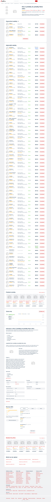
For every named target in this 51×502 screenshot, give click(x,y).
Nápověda (12, 498)
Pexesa (27, 480)
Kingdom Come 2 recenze (22, 490)
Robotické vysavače (12, 487)
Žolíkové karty (28, 477)
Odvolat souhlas (39, 498)
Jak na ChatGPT (21, 493)
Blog (16, 498)
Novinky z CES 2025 (9, 493)
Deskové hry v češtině (22, 464)
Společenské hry (16, 3)
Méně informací (8, 378)
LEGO (23, 486)
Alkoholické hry (28, 473)
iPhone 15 (19, 486)
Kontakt (24, 499)
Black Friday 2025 (40, 487)
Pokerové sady (38, 474)
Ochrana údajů (25, 498)
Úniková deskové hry (19, 477)
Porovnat (35, 10)
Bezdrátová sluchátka (14, 486)
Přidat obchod (8, 498)
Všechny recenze (32, 432)
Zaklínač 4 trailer (15, 490)
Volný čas (11, 3)
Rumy (17, 487)
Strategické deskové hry (19, 480)
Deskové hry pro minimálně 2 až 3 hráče (25, 459)
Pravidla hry (8, 401)
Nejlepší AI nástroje (34, 493)
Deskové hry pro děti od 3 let (10, 464)
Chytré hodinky (8, 486)
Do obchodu (42, 27)
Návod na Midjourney (28, 493)
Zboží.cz (2, 3)
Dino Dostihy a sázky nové (10, 472)
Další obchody (25, 38)
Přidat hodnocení (11, 141)
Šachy (27, 474)
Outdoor (32, 487)
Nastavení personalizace (31, 498)
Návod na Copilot (15, 493)
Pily (22, 487)
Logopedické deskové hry (19, 478)
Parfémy (20, 487)
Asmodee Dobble (8, 480)
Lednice (7, 487)
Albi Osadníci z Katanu (9, 473)
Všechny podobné (42, 292)
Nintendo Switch (32, 486)
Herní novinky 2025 (9, 490)
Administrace (20, 498)
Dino (16, 382)
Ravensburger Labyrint (9, 483)
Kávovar (40, 486)
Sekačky (25, 487)
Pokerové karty (28, 479)
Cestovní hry (28, 472)
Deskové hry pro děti (9, 459)
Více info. (10, 417)
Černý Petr (27, 483)
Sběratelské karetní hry (39, 473)
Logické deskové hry (19, 474)
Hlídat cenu (41, 311)
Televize (36, 486)
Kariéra (27, 499)
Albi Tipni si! (7, 479)
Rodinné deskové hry (35, 459)
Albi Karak (7, 474)
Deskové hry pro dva (19, 473)
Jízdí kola (28, 487)
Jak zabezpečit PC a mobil (30, 490)
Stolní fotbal (37, 480)
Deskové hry (21, 3)
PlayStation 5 (27, 486)
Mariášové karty (28, 478)
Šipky (37, 477)
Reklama (43, 498)
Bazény (35, 487)
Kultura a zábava (7, 3)
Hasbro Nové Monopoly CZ (10, 477)
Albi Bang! (7, 478)
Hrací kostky (38, 479)
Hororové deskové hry (19, 483)
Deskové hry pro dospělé (19, 472)
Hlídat (39, 10)
